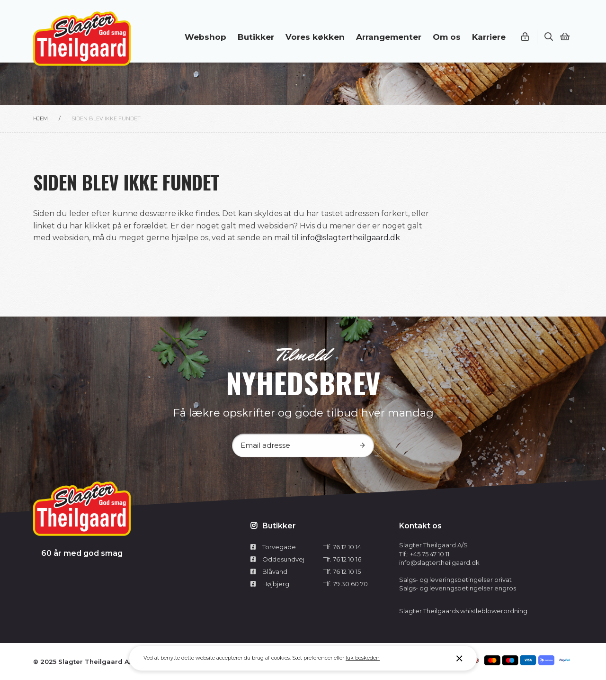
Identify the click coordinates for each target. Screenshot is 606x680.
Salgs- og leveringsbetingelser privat (455, 579)
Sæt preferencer (312, 657)
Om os (447, 37)
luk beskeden (363, 657)
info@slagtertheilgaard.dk (350, 237)
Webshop (205, 37)
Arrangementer (388, 37)
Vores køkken (315, 37)
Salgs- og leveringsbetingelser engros (457, 588)
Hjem (40, 118)
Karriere (489, 37)
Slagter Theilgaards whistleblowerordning (463, 611)
